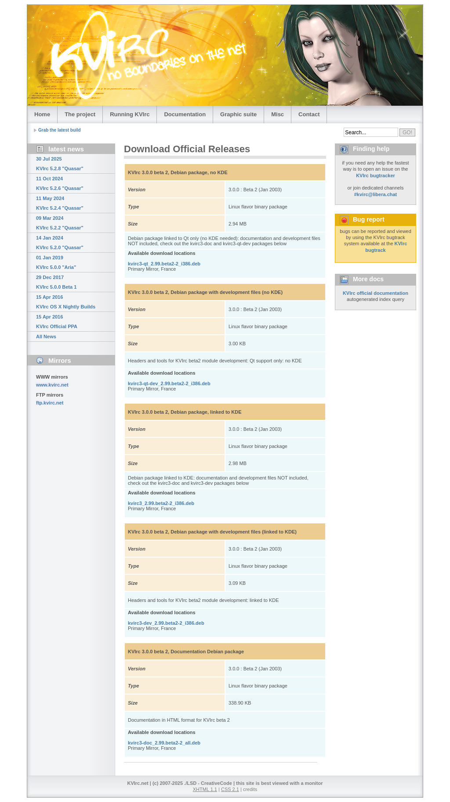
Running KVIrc (129, 114)
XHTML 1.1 (205, 789)
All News (46, 336)
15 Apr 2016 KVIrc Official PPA (56, 321)
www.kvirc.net (52, 384)
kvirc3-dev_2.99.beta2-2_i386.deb (166, 623)
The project (80, 114)
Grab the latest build (59, 130)
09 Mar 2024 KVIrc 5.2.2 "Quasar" (59, 222)
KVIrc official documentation (375, 293)
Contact (308, 114)
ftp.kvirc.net (49, 402)
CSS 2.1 (230, 789)
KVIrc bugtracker (375, 175)
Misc (277, 114)
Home (42, 114)
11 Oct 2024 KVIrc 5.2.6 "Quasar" (59, 183)
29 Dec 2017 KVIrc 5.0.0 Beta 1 (56, 282)
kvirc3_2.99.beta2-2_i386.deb (161, 503)
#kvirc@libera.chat (375, 194)
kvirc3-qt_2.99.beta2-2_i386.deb (164, 263)
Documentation (185, 114)
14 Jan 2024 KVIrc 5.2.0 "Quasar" (59, 242)
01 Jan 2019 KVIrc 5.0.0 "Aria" (56, 262)
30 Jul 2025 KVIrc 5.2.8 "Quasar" (59, 163)
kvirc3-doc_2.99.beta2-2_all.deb (164, 742)
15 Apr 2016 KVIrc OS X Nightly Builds (65, 301)
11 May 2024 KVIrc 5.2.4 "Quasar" (59, 203)
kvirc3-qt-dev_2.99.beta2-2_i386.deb (169, 383)
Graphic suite (238, 114)
